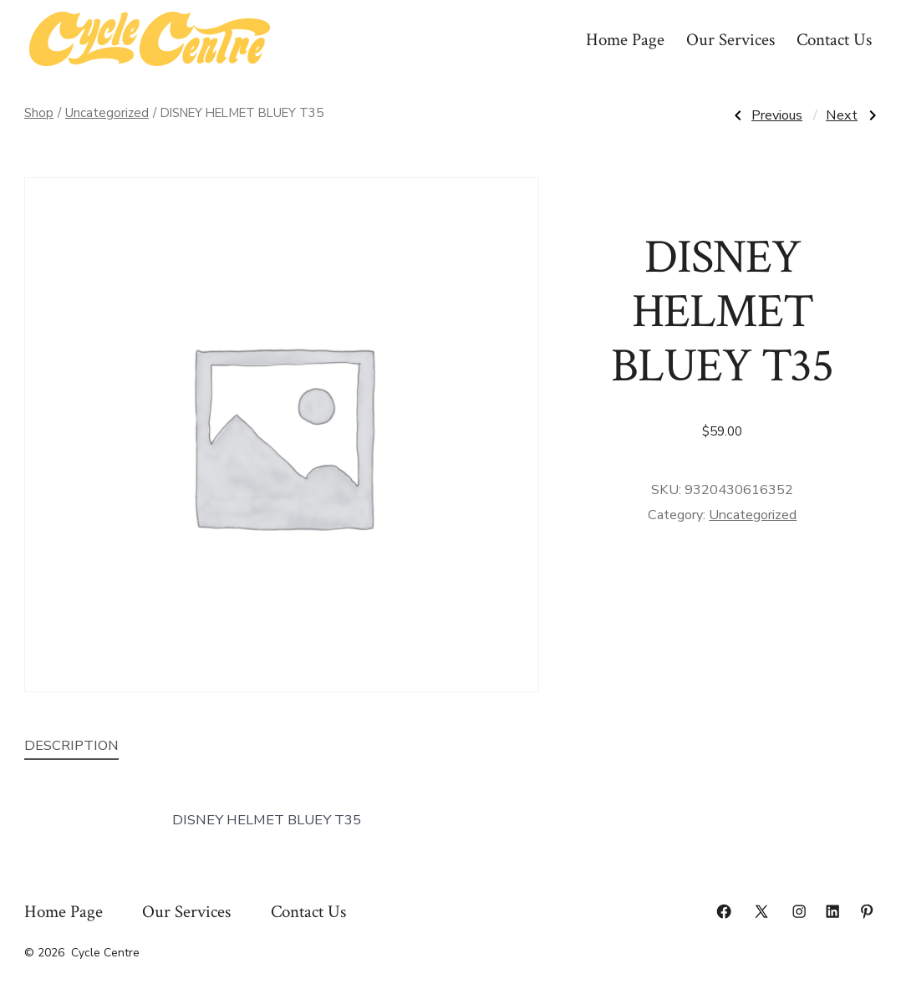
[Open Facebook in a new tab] (724, 911)
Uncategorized (107, 113)
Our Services (730, 39)
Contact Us (834, 39)
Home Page (625, 39)
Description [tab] (71, 745)
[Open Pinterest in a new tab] (867, 911)
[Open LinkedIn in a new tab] (832, 911)
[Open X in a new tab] (761, 911)
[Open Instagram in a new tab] (799, 911)
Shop (38, 113)
